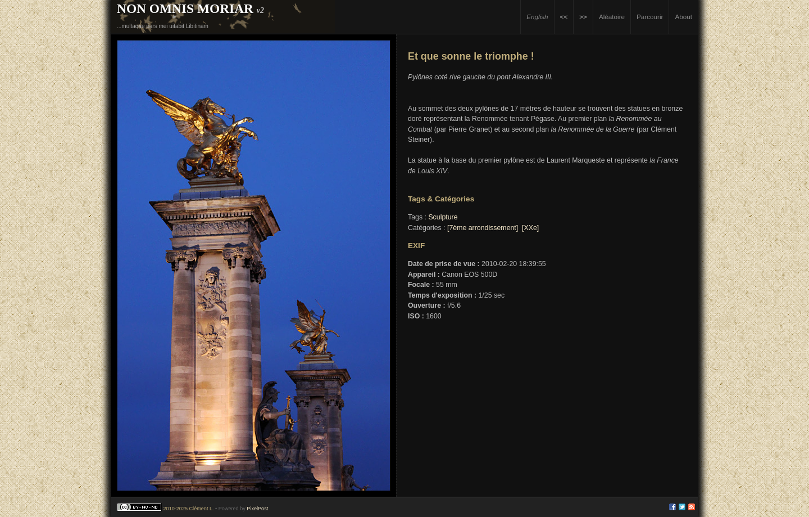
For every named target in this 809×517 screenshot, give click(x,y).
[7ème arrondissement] (482, 228)
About (683, 16)
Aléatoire (612, 16)
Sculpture (442, 217)
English (537, 16)
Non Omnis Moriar (185, 8)
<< (564, 16)
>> (583, 16)
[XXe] (530, 228)
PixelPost (257, 508)
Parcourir (650, 16)
